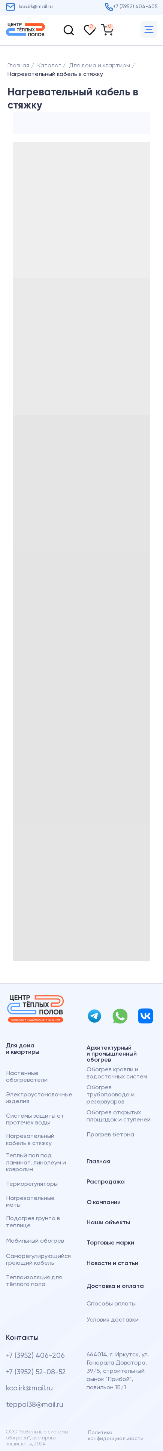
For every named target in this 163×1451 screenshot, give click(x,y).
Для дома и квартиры (99, 66)
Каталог (49, 66)
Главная (18, 66)
